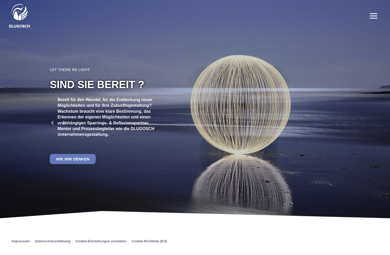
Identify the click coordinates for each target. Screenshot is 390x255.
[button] (52, 122)
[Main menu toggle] (373, 16)
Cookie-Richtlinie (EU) (149, 241)
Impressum (21, 241)
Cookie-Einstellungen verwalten (101, 241)
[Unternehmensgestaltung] (19, 15)
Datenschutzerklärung (52, 241)
